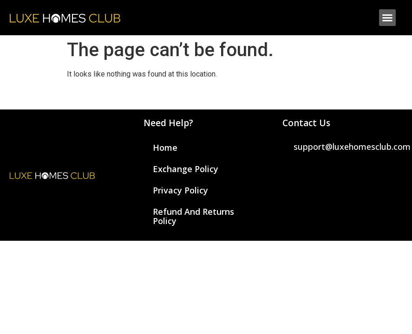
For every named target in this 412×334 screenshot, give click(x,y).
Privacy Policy (180, 190)
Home (165, 147)
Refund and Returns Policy (193, 216)
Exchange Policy (185, 168)
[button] (387, 17)
